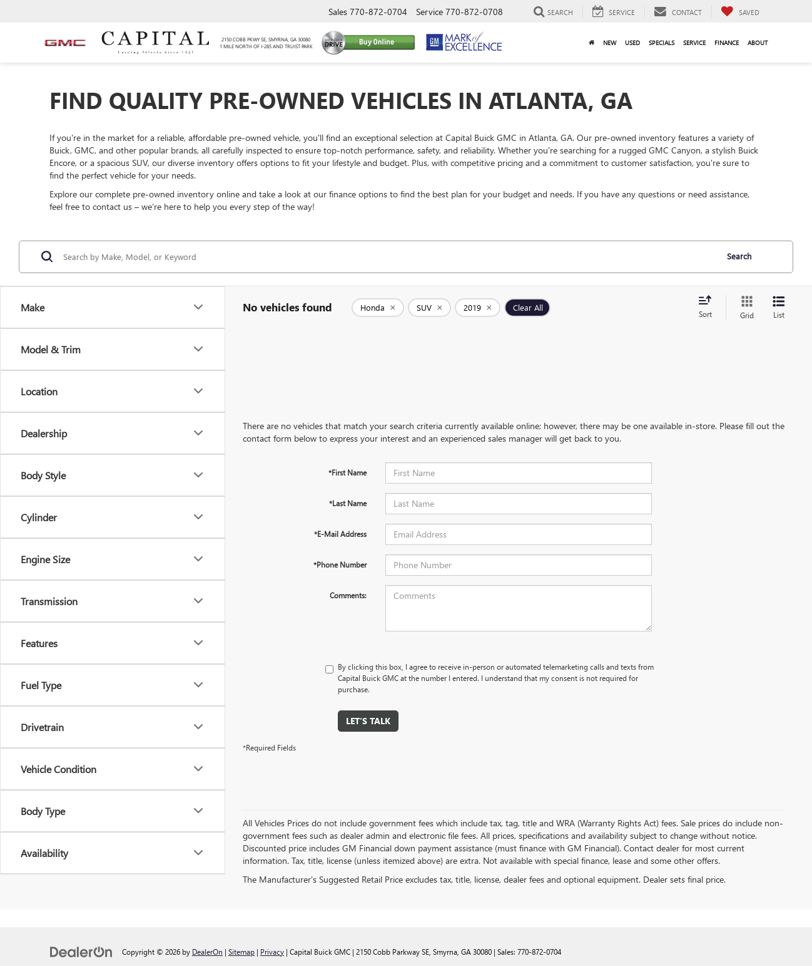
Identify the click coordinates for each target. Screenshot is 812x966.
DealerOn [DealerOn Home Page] (207, 952)
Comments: (348, 595)
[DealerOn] (81, 951)
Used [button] (632, 42)
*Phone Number (340, 564)
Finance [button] (726, 42)
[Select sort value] (709, 307)
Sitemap (241, 952)
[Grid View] (744, 308)
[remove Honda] (378, 307)
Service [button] (694, 42)
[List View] (778, 308)
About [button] (758, 42)
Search (739, 256)
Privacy (272, 952)
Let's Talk (368, 721)
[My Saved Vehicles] (740, 12)
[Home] (591, 43)
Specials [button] (661, 42)
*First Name (347, 472)
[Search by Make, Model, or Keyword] (388, 257)
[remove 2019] (477, 307)
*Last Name (348, 503)
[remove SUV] (429, 307)
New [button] (609, 42)
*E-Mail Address (340, 534)
